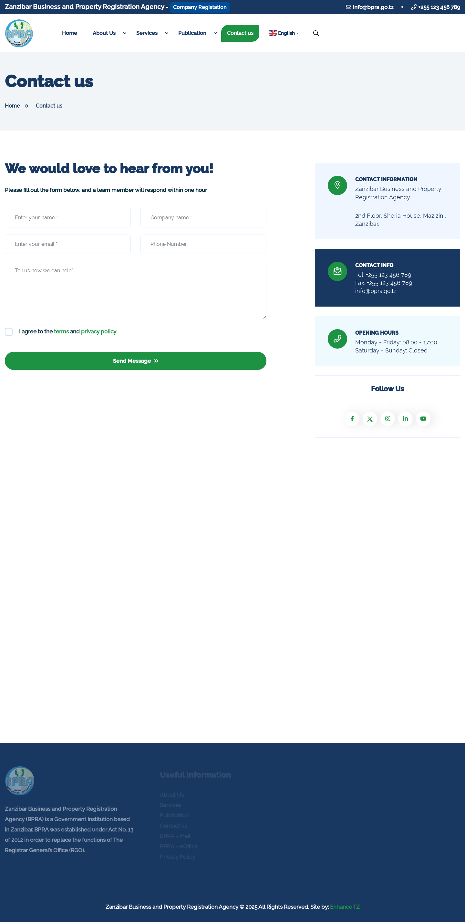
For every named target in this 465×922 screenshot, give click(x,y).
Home (69, 33)
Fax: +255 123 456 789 (383, 282)
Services (147, 33)
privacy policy (98, 331)
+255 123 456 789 (439, 7)
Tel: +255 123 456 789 (383, 274)
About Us (104, 33)
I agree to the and (67, 331)
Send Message (136, 361)
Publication (192, 33)
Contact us (240, 33)
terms (61, 331)
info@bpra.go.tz (373, 7)
